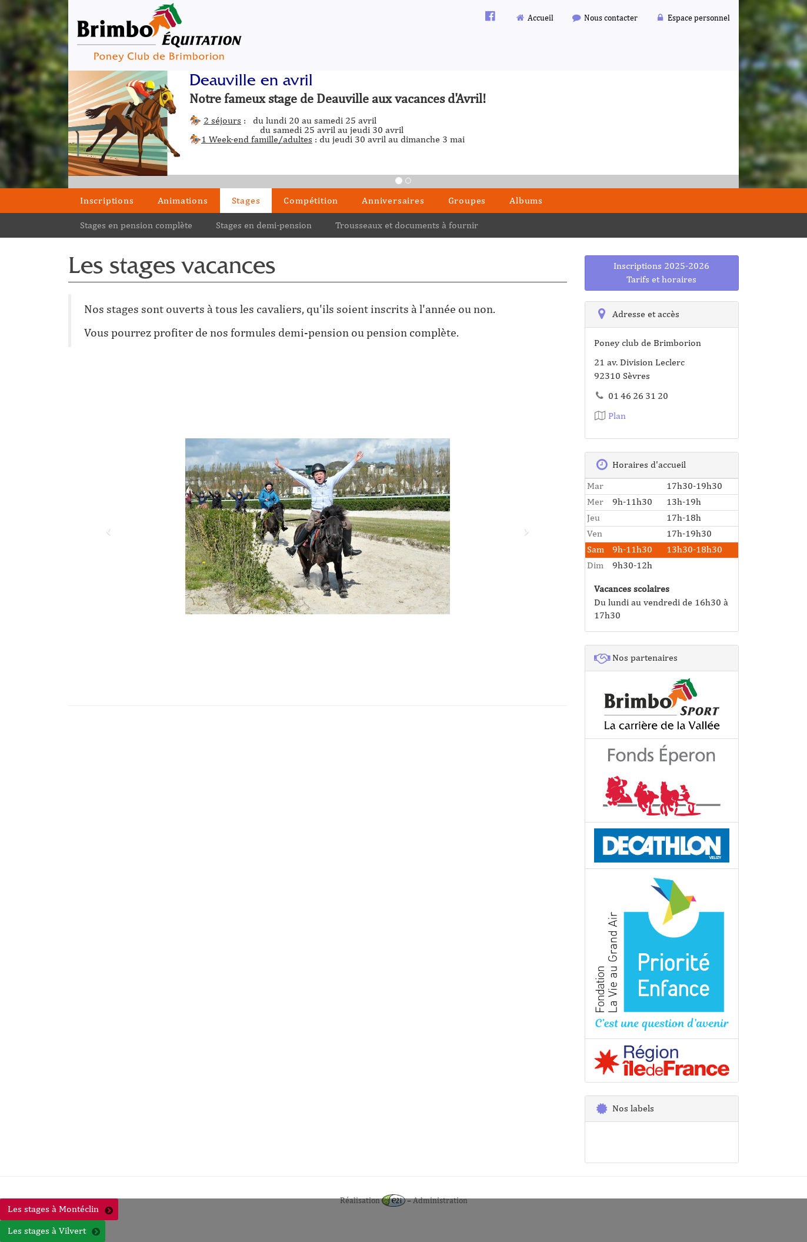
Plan (610, 415)
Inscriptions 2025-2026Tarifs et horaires (661, 272)
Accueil (534, 17)
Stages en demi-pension (264, 225)
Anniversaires (393, 200)
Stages (246, 200)
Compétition (311, 200)
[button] (105, 526)
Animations (183, 200)
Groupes (467, 200)
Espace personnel (693, 17)
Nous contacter (604, 17)
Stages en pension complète (136, 225)
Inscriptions (107, 200)
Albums (526, 200)
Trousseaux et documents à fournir (406, 225)
